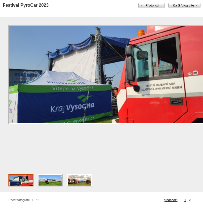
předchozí (170, 200)
